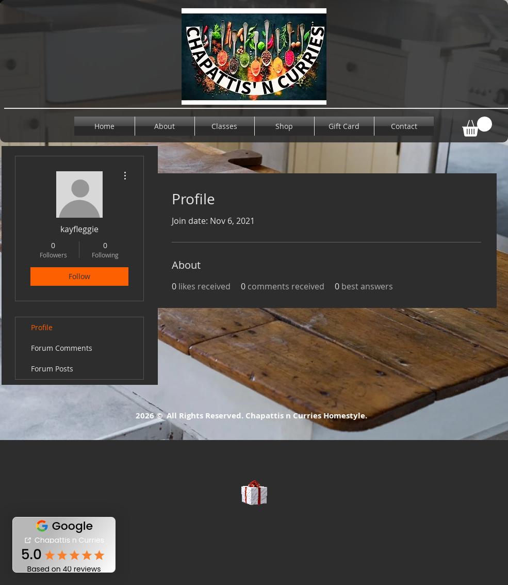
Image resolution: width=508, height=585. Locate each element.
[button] (477, 127)
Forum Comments (61, 348)
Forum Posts (52, 368)
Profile (42, 327)
